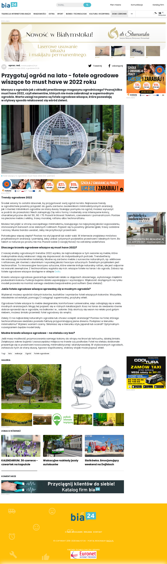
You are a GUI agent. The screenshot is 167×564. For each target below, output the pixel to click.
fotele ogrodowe (41, 353)
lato (10, 353)
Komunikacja (137, 4)
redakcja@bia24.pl (29, 65)
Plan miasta (115, 4)
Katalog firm (158, 4)
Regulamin (77, 532)
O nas (68, 532)
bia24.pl (110, 541)
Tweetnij (95, 65)
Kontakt (97, 532)
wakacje (18, 353)
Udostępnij (115, 65)
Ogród (28, 353)
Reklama (88, 532)
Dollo (57, 271)
